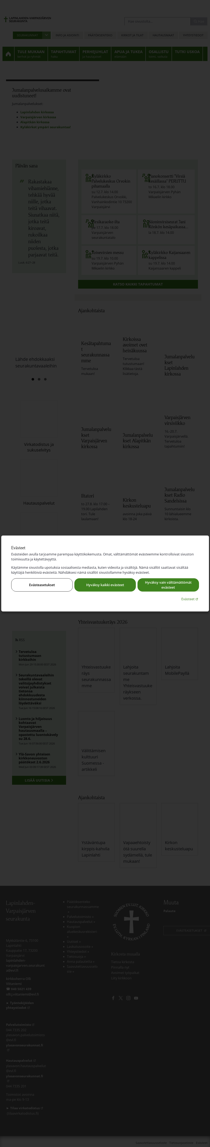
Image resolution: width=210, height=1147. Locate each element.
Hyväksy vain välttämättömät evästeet (168, 585)
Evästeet (190, 599)
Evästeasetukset (42, 585)
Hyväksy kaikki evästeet (105, 585)
